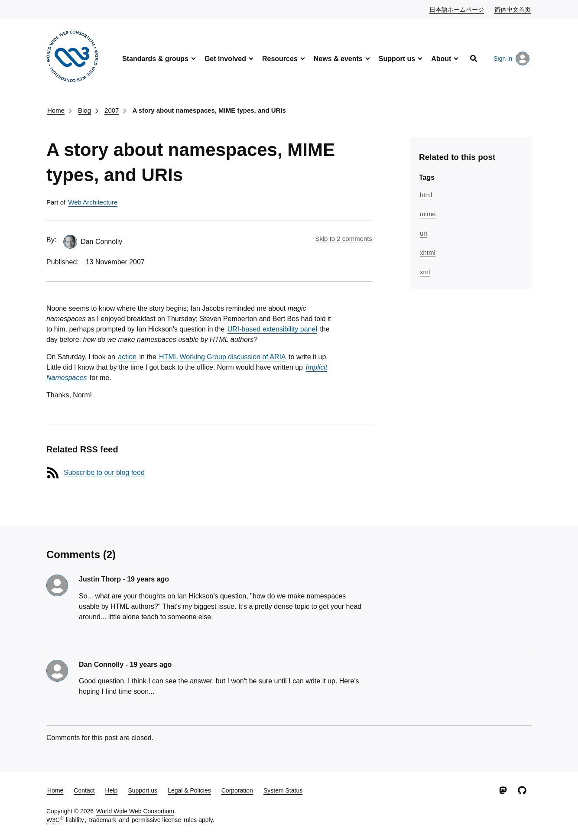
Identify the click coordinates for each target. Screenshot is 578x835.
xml (425, 272)
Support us (397, 58)
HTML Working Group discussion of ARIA (222, 357)
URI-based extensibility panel (272, 329)
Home (56, 110)
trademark (103, 819)
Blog (84, 110)
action (127, 357)
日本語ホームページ (457, 9)
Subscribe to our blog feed (104, 472)
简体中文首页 (513, 9)
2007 (111, 110)
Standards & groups (155, 58)
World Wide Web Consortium (135, 811)
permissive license (156, 819)
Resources (280, 58)
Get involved (225, 58)
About (441, 58)
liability (75, 819)
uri (423, 233)
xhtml (427, 252)
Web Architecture (92, 202)
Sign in (511, 58)
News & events (338, 58)
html (426, 194)
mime (428, 214)
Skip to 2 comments (343, 238)
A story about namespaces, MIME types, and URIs (209, 110)
